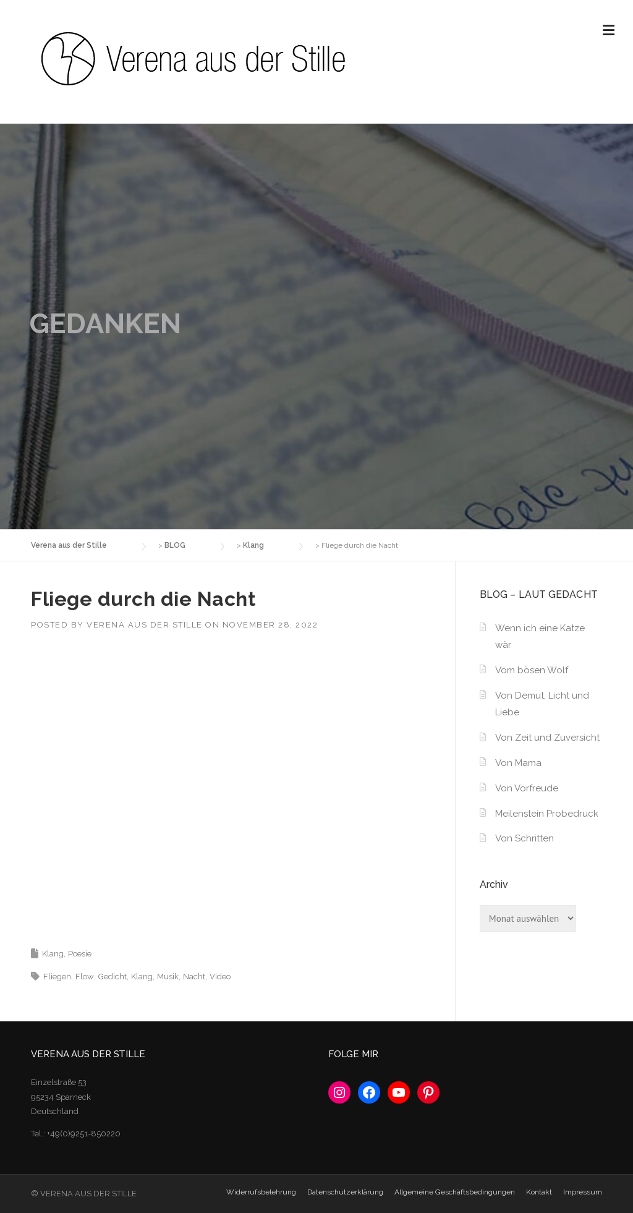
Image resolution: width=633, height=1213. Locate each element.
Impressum (582, 1192)
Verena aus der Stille (145, 624)
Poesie (79, 953)
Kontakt (539, 1192)
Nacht (194, 976)
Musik (168, 976)
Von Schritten (524, 838)
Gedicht (112, 976)
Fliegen (57, 976)
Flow (84, 976)
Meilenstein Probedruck (546, 813)
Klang (53, 953)
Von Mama (518, 762)
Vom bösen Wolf (531, 670)
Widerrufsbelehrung (261, 1192)
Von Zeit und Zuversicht (547, 737)
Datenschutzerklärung (345, 1192)
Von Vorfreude (526, 788)
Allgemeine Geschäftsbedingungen (454, 1192)
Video (220, 976)
